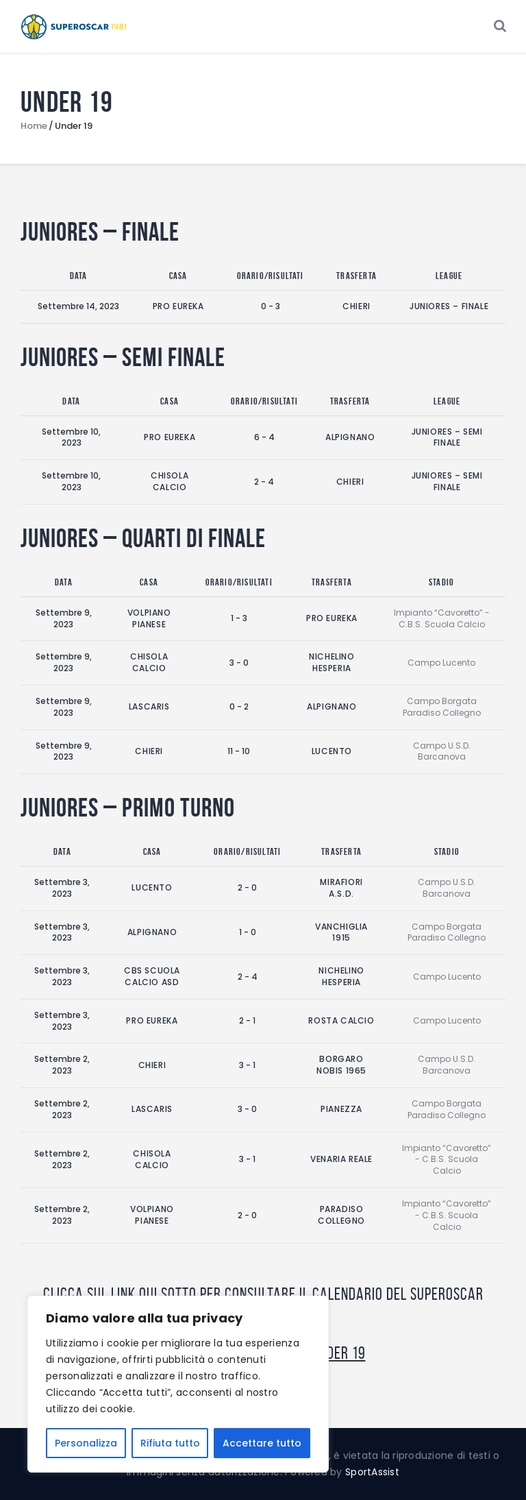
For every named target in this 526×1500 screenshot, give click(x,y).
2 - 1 (247, 1020)
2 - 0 (247, 887)
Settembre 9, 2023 (64, 618)
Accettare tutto (262, 1443)
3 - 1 (247, 1065)
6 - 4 (264, 437)
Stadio (441, 582)
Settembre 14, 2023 (78, 306)
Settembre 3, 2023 (62, 887)
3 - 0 (239, 662)
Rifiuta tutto (170, 1443)
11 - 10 (238, 751)
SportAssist (372, 1472)
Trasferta (356, 275)
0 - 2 (239, 706)
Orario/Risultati (270, 275)
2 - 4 (264, 481)
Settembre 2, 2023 (62, 1064)
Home (34, 126)
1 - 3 (239, 618)
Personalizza (86, 1443)
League (449, 275)
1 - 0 (247, 932)
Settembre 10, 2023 (71, 437)
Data (79, 275)
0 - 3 (270, 306)
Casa (178, 275)
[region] (178, 1384)
